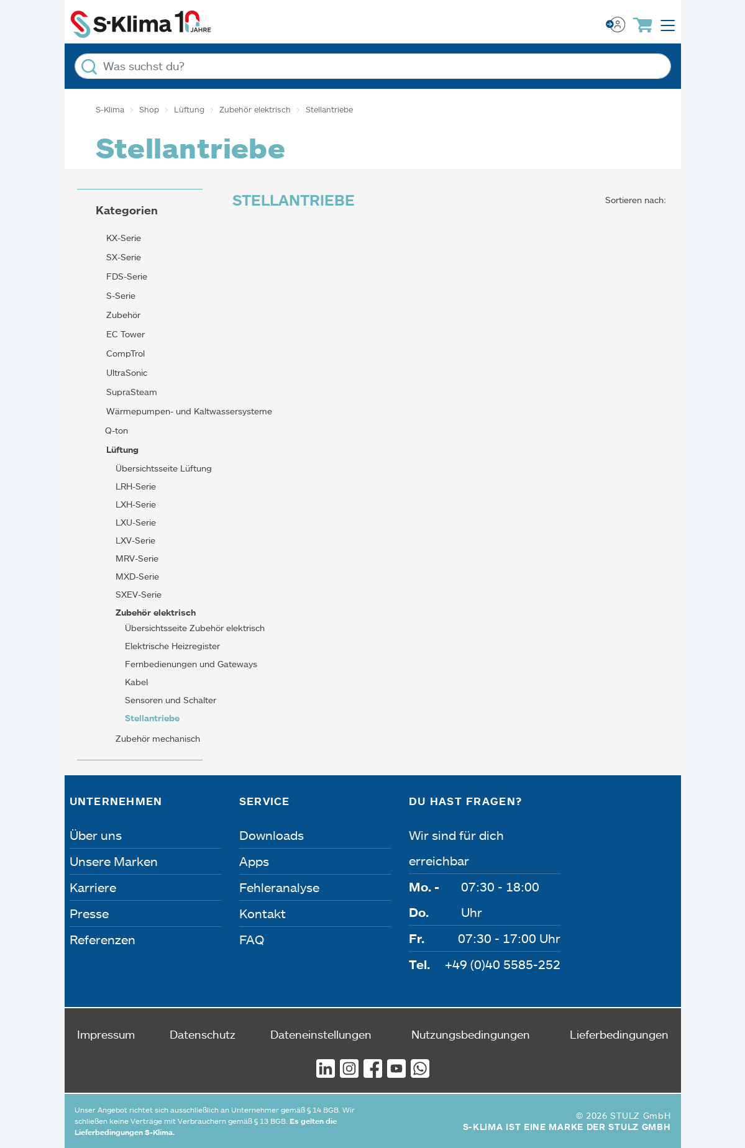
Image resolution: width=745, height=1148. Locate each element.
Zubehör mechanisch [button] (156, 738)
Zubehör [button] (122, 314)
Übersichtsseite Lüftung (164, 468)
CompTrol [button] (124, 353)
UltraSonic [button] (125, 372)
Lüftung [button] (121, 449)
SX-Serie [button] (122, 257)
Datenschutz (202, 1034)
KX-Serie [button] (122, 237)
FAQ (251, 939)
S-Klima (110, 109)
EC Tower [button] (124, 334)
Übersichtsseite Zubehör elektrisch (195, 627)
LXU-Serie (136, 522)
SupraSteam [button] (130, 391)
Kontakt (262, 913)
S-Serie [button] (119, 295)
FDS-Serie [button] (125, 276)
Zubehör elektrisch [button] (154, 612)
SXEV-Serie (139, 594)
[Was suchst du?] (373, 66)
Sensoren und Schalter (170, 700)
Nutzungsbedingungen (470, 1034)
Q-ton (116, 430)
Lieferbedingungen (619, 1034)
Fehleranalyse (279, 887)
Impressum (106, 1034)
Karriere (93, 887)
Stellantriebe (152, 718)
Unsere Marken (114, 861)
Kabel (136, 681)
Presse (89, 913)
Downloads (271, 834)
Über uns (96, 834)
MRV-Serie (137, 558)
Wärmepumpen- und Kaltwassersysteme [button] (188, 411)
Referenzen (102, 939)
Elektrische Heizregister (172, 645)
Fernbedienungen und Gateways (191, 663)
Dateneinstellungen (321, 1034)
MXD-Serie (137, 576)
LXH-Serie (136, 504)
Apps (254, 861)
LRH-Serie (136, 486)
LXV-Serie (135, 540)
